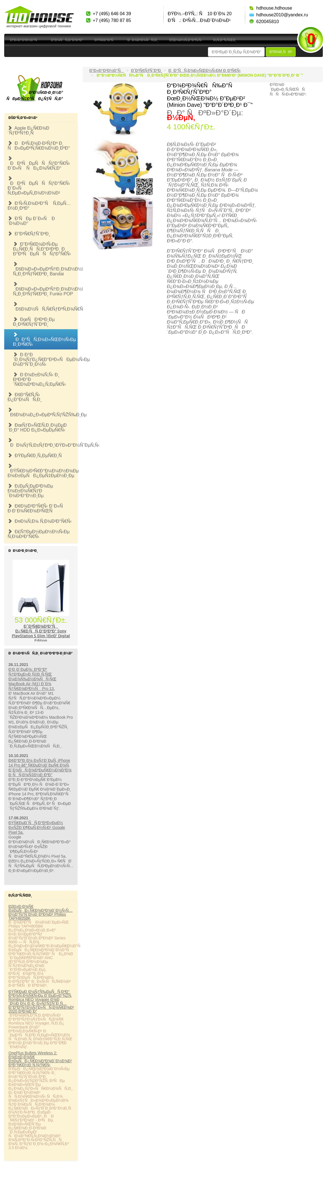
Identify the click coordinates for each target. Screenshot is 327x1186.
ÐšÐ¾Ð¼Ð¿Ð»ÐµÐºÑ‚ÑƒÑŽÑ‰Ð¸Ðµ (43, 412)
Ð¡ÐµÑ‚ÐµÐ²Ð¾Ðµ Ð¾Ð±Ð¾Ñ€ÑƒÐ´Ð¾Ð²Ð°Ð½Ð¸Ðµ (30, 491)
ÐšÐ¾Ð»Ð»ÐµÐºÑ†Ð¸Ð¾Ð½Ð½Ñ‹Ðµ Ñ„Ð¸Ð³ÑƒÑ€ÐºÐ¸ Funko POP (45, 289)
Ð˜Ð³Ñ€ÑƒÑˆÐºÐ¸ (29, 233)
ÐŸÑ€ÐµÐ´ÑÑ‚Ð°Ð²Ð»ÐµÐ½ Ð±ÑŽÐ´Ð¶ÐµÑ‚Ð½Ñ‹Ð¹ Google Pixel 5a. (36, 827)
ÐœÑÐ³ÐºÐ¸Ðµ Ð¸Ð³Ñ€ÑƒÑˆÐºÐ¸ (34, 322)
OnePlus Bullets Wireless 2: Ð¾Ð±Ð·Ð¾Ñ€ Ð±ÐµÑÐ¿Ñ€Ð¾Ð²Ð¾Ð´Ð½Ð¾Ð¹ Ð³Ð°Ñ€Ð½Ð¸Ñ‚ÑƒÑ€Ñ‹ (40, 1059)
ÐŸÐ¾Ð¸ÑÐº (280, 52)
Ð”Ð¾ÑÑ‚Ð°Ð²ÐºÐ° (67, 40)
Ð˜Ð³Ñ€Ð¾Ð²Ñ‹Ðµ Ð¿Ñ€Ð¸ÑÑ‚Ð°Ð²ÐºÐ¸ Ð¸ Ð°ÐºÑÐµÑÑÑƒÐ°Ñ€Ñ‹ (42, 249)
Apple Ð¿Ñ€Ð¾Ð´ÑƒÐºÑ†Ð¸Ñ (28, 130)
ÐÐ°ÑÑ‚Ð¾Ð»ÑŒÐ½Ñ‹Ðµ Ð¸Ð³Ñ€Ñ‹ (44, 339)
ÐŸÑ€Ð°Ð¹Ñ (105, 40)
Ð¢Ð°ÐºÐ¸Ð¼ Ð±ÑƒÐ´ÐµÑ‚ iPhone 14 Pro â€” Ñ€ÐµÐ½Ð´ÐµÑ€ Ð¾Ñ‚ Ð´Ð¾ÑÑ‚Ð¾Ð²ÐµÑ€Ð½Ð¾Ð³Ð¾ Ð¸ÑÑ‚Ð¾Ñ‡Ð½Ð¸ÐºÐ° (40, 767)
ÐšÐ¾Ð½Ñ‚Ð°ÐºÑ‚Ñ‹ (185, 40)
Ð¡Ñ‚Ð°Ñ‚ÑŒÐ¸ (224, 40)
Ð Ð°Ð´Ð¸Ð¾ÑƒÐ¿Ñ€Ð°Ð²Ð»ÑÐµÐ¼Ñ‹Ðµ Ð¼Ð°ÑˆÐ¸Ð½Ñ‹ (45, 359)
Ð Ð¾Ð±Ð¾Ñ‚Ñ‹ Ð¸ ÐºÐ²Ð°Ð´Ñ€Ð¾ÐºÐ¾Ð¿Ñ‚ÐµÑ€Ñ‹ (39, 379)
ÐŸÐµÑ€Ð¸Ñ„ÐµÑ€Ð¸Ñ (36, 455)
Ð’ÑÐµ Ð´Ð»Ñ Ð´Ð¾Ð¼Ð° (31, 221)
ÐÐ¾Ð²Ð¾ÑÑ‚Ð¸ (143, 40)
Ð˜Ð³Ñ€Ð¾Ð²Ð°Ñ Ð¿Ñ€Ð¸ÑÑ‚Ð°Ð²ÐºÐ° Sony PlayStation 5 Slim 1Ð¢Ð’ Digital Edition (41, 633)
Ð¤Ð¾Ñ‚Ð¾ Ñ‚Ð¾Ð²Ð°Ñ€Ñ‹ (40, 521)
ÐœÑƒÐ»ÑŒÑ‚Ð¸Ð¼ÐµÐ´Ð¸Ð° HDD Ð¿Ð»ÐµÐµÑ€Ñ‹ (37, 427)
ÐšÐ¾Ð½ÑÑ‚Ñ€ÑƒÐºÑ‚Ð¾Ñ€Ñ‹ (45, 306)
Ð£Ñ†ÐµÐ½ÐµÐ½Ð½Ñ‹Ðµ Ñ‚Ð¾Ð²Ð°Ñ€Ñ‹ (39, 534)
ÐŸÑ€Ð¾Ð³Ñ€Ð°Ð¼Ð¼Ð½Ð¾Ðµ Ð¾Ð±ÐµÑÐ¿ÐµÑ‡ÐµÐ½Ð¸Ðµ (43, 471)
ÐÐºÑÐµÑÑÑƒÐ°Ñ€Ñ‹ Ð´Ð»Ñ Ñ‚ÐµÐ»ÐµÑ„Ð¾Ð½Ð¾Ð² (39, 185)
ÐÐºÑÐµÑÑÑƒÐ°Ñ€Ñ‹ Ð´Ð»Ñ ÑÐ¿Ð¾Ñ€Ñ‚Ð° (39, 163)
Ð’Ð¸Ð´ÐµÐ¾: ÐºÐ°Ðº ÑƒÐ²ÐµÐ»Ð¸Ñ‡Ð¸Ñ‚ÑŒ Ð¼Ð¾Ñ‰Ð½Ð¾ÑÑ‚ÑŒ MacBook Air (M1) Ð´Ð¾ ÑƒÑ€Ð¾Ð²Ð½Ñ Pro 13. (32, 679)
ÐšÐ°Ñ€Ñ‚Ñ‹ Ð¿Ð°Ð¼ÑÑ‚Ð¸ (25, 397)
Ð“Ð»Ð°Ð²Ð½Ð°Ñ (25, 40)
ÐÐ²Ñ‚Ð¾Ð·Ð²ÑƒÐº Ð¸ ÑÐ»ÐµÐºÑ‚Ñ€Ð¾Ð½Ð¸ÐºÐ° (39, 146)
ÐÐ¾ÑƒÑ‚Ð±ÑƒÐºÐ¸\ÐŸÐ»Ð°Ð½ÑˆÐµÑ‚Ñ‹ (43, 443)
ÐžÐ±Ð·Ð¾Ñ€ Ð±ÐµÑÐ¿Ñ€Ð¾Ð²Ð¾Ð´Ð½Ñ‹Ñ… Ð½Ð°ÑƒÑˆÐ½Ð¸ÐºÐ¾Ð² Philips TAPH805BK (40, 912)
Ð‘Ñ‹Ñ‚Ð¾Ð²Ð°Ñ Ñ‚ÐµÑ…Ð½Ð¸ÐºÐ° (39, 206)
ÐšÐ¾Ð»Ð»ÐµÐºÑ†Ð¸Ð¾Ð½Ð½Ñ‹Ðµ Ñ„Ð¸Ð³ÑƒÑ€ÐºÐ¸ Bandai (45, 269)
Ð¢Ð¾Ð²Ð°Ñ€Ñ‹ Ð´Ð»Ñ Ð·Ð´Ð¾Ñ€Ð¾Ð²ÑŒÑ (37, 508)
